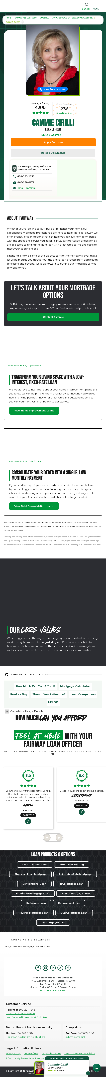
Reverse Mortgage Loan (33, 912)
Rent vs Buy (18, 694)
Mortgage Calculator (75, 686)
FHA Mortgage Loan (71, 883)
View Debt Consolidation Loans (34, 506)
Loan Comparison (83, 694)
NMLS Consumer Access (52, 990)
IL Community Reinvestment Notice (25, 1058)
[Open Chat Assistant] (97, 1068)
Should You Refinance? (48, 694)
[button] (96, 6)
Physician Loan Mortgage (30, 874)
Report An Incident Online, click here (25, 1037)
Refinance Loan (36, 903)
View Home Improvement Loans (34, 410)
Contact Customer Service (20, 1013)
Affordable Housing (71, 864)
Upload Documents (53, 152)
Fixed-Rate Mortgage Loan (32, 893)
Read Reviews (64, 113)
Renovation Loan (69, 903)
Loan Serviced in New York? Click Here (27, 1017)
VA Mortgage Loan (53, 922)
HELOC (53, 702)
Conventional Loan (34, 883)
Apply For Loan (53, 142)
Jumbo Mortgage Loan (76, 893)
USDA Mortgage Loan (74, 912)
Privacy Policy (13, 1053)
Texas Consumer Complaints (79, 1053)
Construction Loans (34, 864)
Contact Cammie (53, 317)
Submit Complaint (75, 1037)
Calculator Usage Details (26, 711)
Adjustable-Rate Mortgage (75, 874)
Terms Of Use (31, 1053)
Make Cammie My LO (54, 89)
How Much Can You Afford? (35, 686)
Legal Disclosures (51, 1053)
